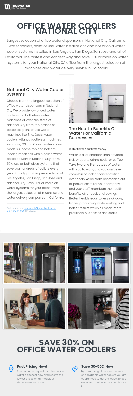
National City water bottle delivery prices (31, 209)
